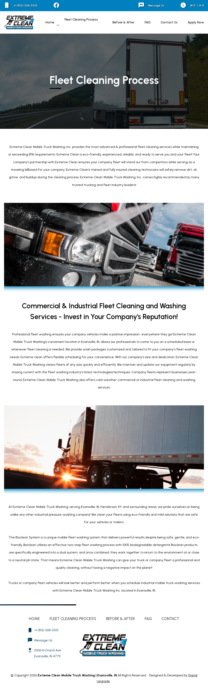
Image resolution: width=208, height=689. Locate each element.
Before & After (123, 22)
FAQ (148, 22)
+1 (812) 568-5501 (20, 6)
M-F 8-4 (192, 6)
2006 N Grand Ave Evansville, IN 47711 (47, 653)
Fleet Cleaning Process (81, 19)
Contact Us (169, 22)
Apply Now (196, 22)
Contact (170, 618)
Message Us (151, 6)
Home (50, 22)
